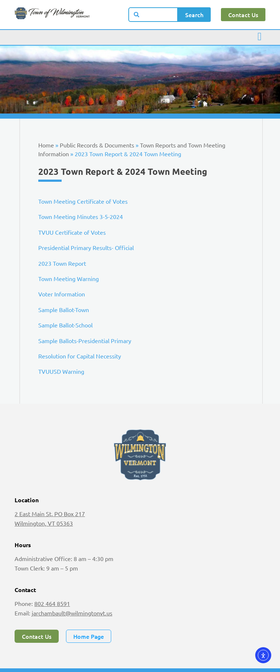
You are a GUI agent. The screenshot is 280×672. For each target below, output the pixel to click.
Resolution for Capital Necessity (79, 356)
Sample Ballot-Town (63, 309)
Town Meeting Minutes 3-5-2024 (80, 216)
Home (46, 145)
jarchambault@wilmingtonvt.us (72, 613)
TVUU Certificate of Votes (72, 232)
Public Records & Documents (97, 145)
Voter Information (61, 293)
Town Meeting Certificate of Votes (83, 201)
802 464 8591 (52, 603)
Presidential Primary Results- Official (86, 247)
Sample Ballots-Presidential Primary (84, 340)
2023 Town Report (62, 263)
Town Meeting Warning (68, 278)
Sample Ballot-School (65, 325)
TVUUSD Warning (61, 371)
